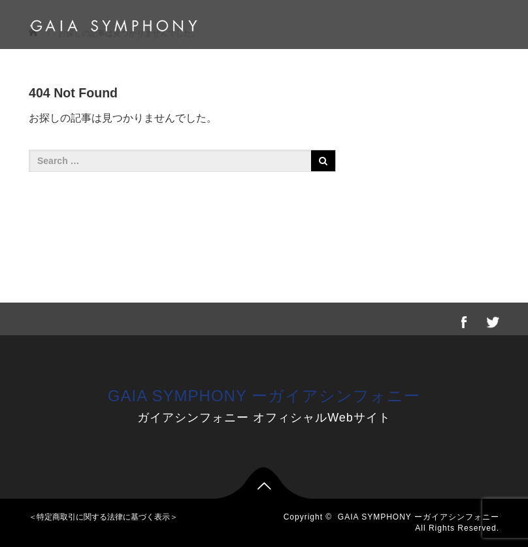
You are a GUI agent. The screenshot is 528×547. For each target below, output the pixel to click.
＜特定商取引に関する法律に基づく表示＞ (103, 517)
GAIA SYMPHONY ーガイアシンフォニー (264, 396)
